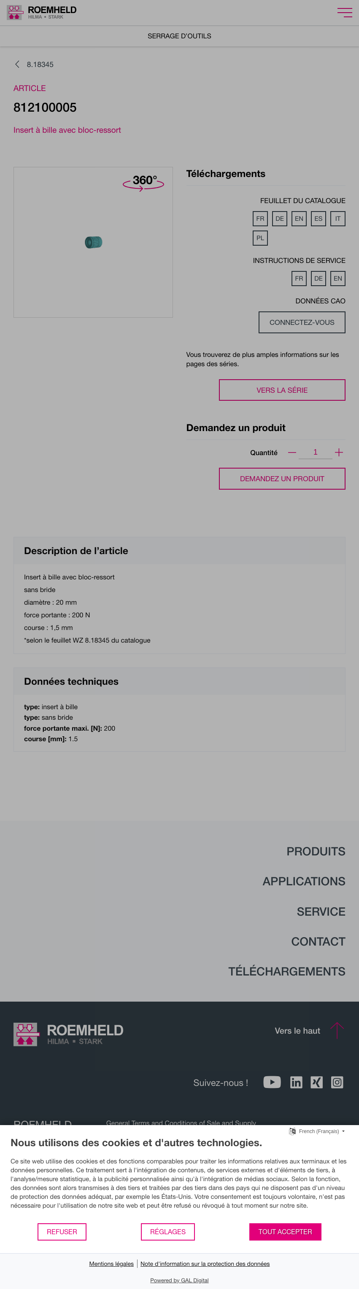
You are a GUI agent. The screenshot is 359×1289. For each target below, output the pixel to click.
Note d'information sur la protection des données (205, 1263)
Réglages (168, 1231)
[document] (179, 1179)
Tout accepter (285, 1231)
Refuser (62, 1231)
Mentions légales (111, 1263)
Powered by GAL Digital (179, 1280)
